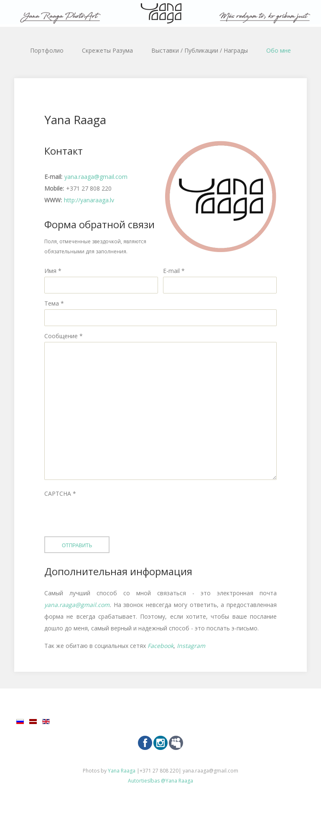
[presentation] (107, 516)
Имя (52, 271)
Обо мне (278, 50)
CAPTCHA (60, 493)
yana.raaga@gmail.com (95, 177)
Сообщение (63, 336)
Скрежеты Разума (107, 50)
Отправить (77, 545)
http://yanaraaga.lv (89, 200)
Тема (54, 303)
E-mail (174, 271)
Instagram (191, 646)
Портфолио (47, 50)
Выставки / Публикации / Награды (199, 50)
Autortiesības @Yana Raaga (160, 780)
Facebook (160, 646)
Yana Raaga (122, 770)
